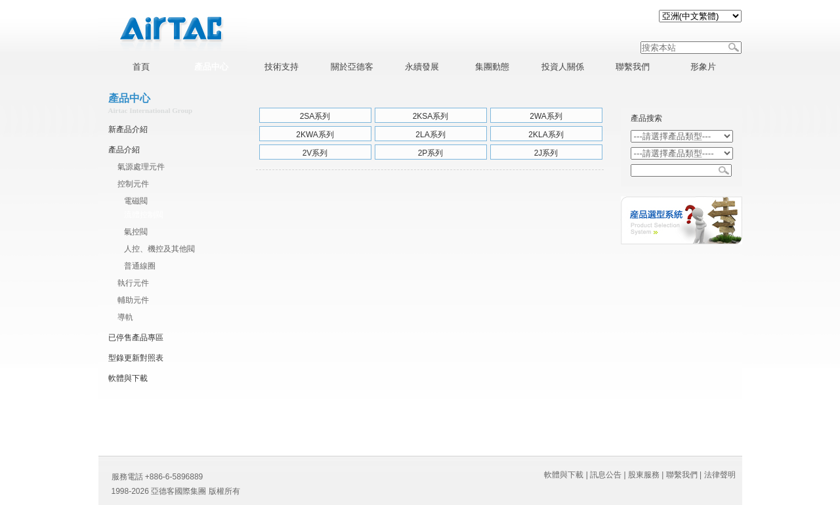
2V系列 (315, 153)
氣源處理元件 (141, 166)
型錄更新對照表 (135, 357)
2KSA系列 (431, 116)
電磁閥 (136, 201)
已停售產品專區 (135, 337)
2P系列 (431, 153)
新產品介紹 (128, 129)
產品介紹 (124, 149)
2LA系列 (430, 134)
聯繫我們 (682, 474)
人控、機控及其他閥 (159, 248)
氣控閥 (136, 231)
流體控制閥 (143, 214)
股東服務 (644, 474)
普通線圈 (140, 266)
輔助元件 (133, 300)
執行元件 (133, 283)
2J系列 (546, 153)
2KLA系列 (545, 134)
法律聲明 (720, 474)
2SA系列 (315, 116)
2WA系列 (546, 116)
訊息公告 (605, 474)
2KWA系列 (315, 134)
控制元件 (133, 183)
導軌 (125, 317)
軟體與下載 (128, 378)
